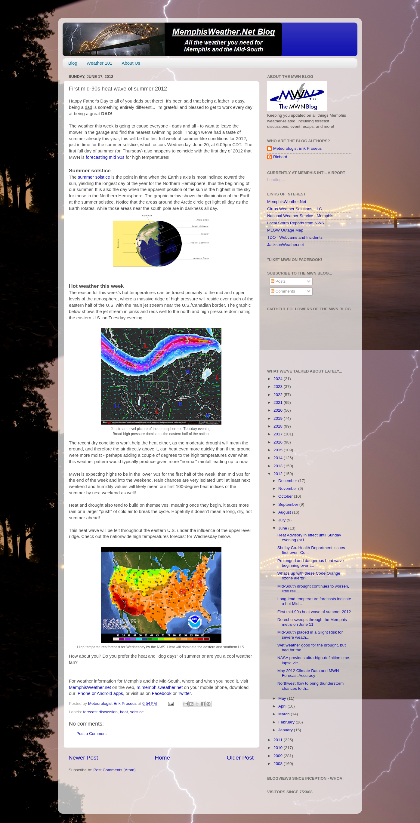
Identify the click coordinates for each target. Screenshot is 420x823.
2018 (278, 426)
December (288, 480)
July (282, 520)
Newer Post (83, 757)
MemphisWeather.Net (286, 201)
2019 (278, 418)
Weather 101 (100, 63)
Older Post (240, 757)
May (282, 698)
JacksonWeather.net (285, 244)
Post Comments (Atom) (115, 770)
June (283, 528)
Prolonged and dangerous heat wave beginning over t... (310, 563)
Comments (283, 291)
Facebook (161, 693)
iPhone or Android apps (100, 693)
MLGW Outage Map (285, 230)
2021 (278, 402)
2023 (278, 386)
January (286, 730)
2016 (278, 442)
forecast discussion (100, 712)
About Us (131, 63)
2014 (278, 458)
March (284, 714)
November (288, 488)
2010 (278, 747)
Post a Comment (91, 733)
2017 (278, 434)
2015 (278, 450)
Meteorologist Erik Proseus (297, 148)
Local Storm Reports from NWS (295, 223)
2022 (278, 394)
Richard (280, 157)
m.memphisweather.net (160, 687)
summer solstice (94, 177)
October (286, 496)
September (288, 504)
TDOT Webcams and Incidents (295, 237)
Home (162, 757)
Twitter (184, 693)
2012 (278, 473)
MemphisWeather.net (90, 687)
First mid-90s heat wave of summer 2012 (314, 612)
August (285, 512)
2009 (278, 756)
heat (124, 712)
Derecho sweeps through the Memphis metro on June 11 (312, 622)
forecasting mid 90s (105, 157)
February (287, 722)
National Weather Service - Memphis (300, 215)
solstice (137, 712)
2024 (278, 378)
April (283, 706)
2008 (278, 763)
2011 (278, 740)
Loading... (276, 179)
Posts (278, 281)
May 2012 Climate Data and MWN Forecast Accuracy (308, 673)
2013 (278, 466)
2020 (278, 410)
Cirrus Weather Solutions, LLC (294, 209)
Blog (72, 63)
